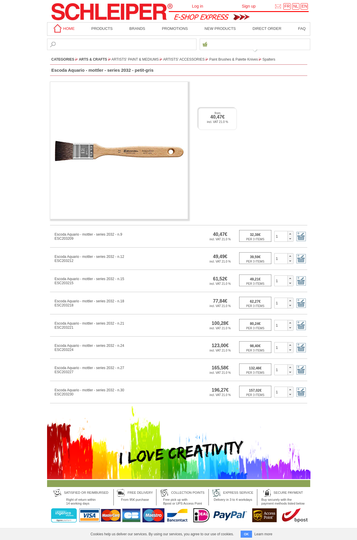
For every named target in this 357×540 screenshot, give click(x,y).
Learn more (263, 534)
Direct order (267, 28)
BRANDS (137, 28)
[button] (290, 233)
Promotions (175, 28)
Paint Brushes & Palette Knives (233, 59)
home (63, 28)
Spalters (269, 59)
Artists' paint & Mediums (135, 59)
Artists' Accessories (184, 59)
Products (102, 28)
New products (220, 28)
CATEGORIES (62, 59)
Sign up (249, 6)
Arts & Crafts (93, 59)
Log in (197, 6)
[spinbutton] (281, 236)
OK (246, 534)
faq (302, 28)
